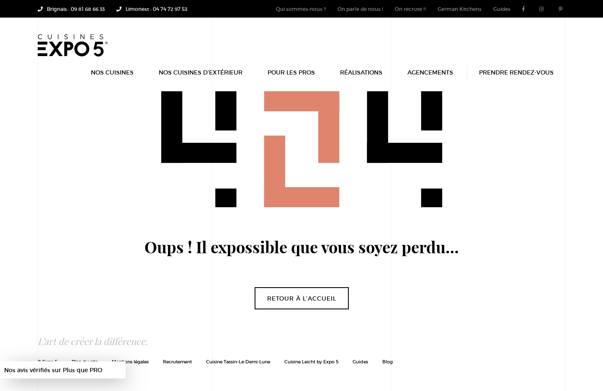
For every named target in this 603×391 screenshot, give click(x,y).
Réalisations (361, 76)
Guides (501, 9)
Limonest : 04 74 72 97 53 (151, 9)
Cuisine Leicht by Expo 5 (311, 361)
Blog (387, 361)
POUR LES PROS (291, 76)
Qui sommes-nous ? (301, 9)
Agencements (430, 76)
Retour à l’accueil (301, 298)
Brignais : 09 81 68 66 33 (71, 9)
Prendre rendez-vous (516, 76)
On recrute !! (410, 9)
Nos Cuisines (112, 76)
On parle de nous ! (360, 9)
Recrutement (177, 361)
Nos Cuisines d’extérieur (200, 76)
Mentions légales (130, 361)
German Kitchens (460, 9)
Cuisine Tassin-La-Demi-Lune (238, 361)
